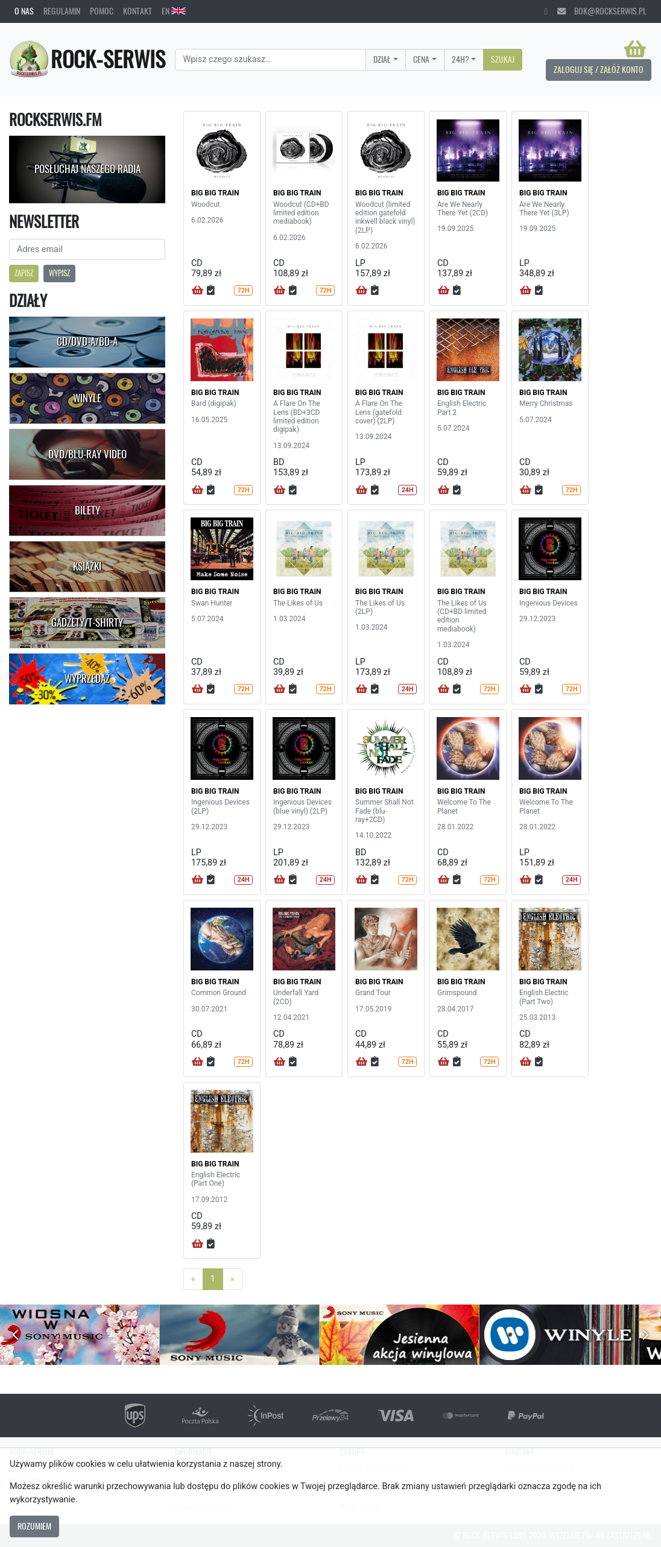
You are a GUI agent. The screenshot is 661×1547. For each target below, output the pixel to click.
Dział (382, 59)
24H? (460, 59)
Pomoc (101, 11)
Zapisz (23, 273)
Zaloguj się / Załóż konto (599, 69)
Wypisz (59, 273)
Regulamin (61, 11)
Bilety (87, 510)
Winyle (87, 398)
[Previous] (193, 1279)
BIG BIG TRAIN (215, 193)
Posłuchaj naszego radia (87, 169)
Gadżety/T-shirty (87, 622)
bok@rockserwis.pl (602, 11)
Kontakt (137, 11)
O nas (24, 11)
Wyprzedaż (87, 678)
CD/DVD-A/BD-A (87, 341)
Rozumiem (34, 1526)
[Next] (232, 1279)
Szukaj (502, 59)
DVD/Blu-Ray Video (87, 454)
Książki (87, 566)
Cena (421, 59)
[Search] (270, 60)
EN (174, 11)
